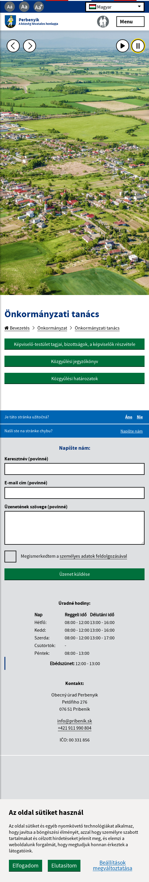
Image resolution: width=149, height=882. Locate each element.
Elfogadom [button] (25, 865)
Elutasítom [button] (64, 865)
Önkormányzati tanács (97, 328)
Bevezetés (17, 328)
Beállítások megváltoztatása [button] (112, 865)
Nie (141, 417)
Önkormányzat (52, 328)
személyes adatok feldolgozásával (93, 556)
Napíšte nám (132, 431)
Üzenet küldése (74, 574)
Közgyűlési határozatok (74, 378)
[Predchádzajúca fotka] (13, 45)
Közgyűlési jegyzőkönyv (74, 361)
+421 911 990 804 (74, 728)
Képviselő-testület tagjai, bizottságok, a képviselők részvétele (74, 344)
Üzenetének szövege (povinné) (36, 506)
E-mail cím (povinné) (25, 483)
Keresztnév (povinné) (26, 459)
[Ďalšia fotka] (29, 45)
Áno (129, 417)
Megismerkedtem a (74, 556)
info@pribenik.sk (74, 721)
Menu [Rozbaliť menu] (130, 21)
